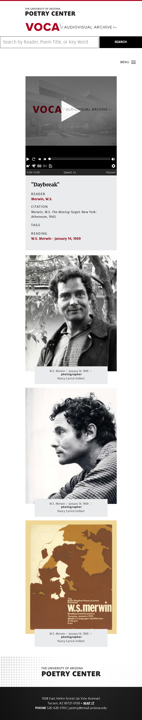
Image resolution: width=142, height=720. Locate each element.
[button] (28, 159)
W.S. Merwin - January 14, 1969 (56, 239)
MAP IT (88, 703)
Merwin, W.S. (41, 199)
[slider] (49, 159)
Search (121, 42)
